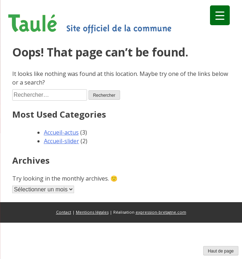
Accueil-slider (61, 141)
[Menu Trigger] (220, 15)
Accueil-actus (61, 132)
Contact (63, 212)
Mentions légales (92, 212)
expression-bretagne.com (161, 212)
